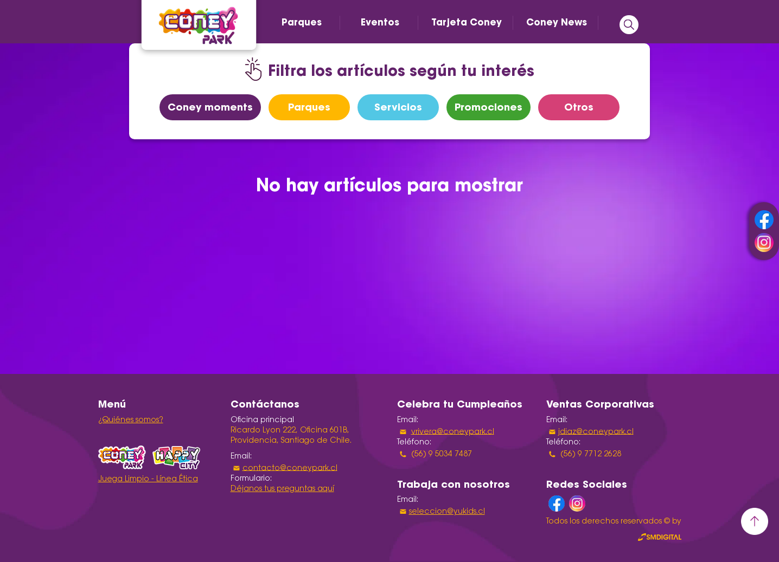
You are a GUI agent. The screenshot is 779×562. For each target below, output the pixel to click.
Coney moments (210, 107)
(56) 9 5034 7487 (440, 454)
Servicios (398, 107)
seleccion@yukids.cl (447, 512)
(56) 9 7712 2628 (589, 454)
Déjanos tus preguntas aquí (282, 489)
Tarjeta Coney (466, 22)
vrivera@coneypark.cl (452, 432)
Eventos (380, 22)
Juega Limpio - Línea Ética (148, 479)
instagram (764, 242)
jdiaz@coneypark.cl (596, 432)
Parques (302, 22)
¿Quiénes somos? (130, 420)
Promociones (488, 107)
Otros (578, 107)
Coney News (556, 22)
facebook (764, 219)
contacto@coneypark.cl (289, 468)
